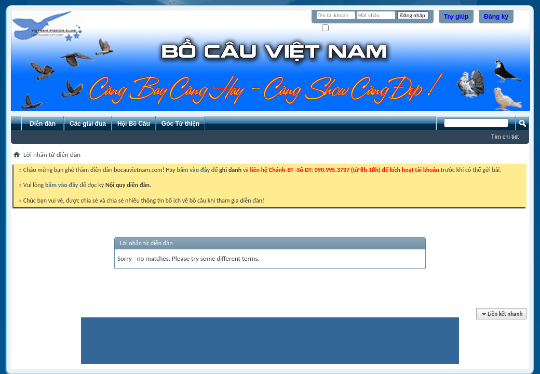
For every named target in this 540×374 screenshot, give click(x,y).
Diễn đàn (43, 123)
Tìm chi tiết (505, 136)
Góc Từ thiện (180, 123)
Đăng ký (496, 16)
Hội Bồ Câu (133, 123)
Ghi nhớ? (337, 28)
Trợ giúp (456, 16)
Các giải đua (88, 123)
